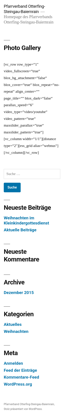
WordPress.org (18, 384)
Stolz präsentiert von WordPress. (23, 409)
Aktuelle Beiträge (20, 229)
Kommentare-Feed (21, 377)
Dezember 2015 (19, 292)
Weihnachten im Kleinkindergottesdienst (26, 220)
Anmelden (13, 363)
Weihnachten (16, 331)
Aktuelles (13, 324)
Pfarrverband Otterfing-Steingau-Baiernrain (24, 9)
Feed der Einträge (20, 370)
